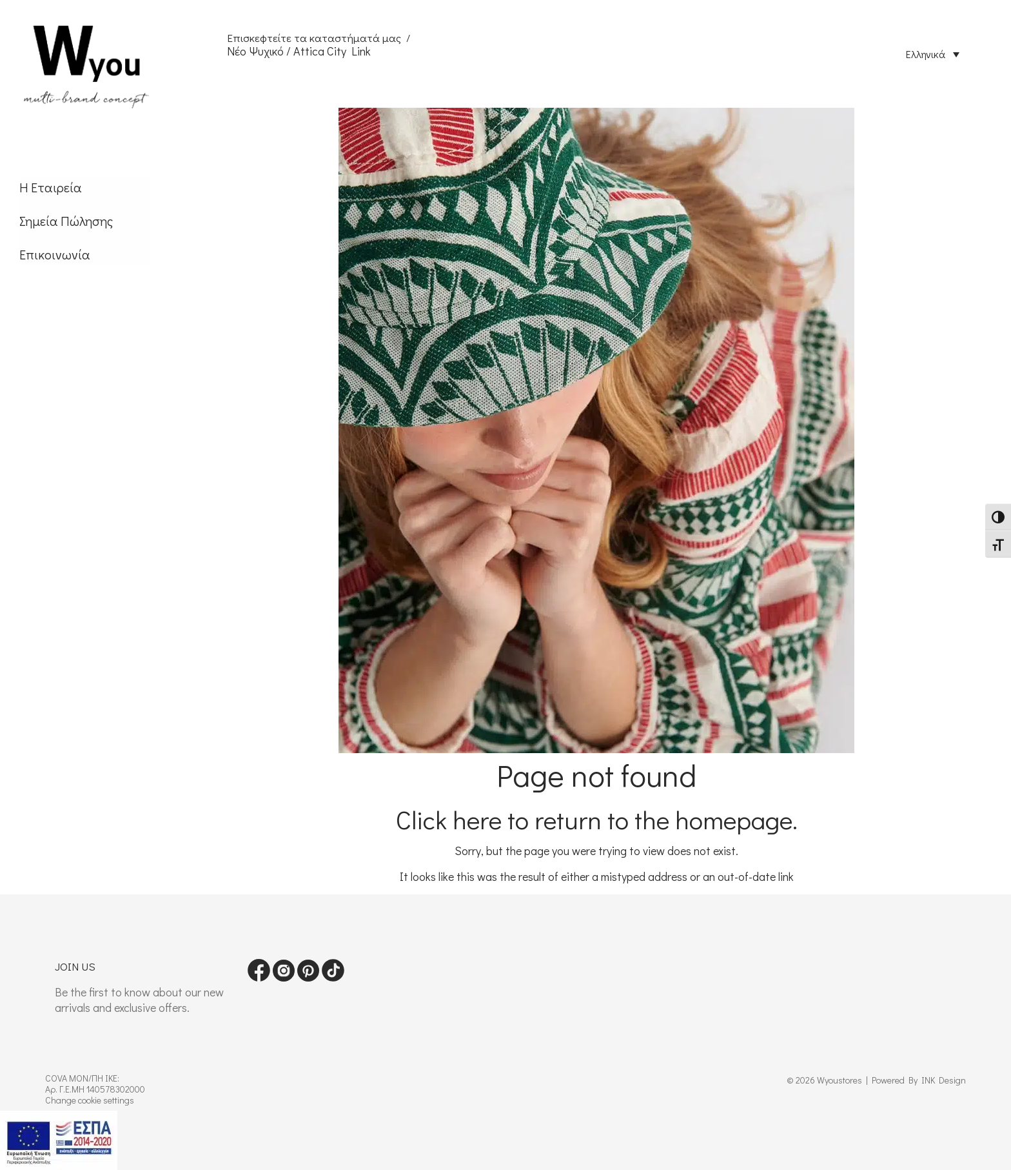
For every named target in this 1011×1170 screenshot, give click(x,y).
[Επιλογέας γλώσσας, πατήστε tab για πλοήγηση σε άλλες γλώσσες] (932, 54)
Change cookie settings (89, 1100)
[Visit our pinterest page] (308, 977)
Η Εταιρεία (50, 187)
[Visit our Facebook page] (259, 977)
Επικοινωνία (54, 254)
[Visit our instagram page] (284, 977)
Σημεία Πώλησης (66, 220)
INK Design (943, 1080)
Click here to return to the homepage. (597, 819)
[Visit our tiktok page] (333, 977)
